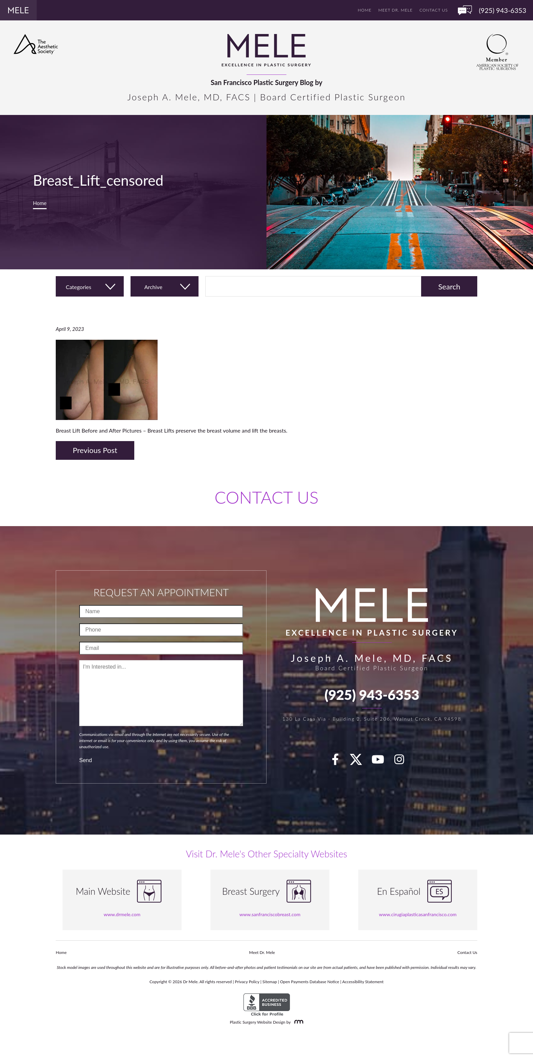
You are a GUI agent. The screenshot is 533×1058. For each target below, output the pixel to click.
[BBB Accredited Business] (266, 1004)
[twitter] (359, 761)
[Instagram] (403, 761)
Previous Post (95, 450)
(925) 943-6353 (372, 695)
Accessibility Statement (363, 981)
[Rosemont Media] (297, 1022)
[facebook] (339, 761)
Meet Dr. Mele (395, 10)
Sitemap (269, 981)
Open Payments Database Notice (309, 981)
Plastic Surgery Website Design (257, 1022)
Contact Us (433, 10)
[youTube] (382, 761)
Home (365, 10)
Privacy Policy (247, 981)
